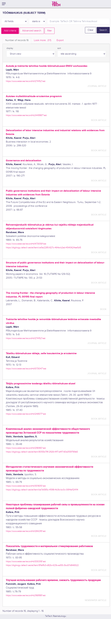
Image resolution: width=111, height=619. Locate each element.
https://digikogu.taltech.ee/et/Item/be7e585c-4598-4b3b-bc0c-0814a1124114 (42, 489)
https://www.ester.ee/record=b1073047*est (26, 368)
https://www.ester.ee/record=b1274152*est (25, 81)
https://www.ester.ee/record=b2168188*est (26, 595)
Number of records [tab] (17, 40)
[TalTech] (56, 3)
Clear (90, 30)
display (10, 48)
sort (59, 48)
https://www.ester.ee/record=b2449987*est (26, 115)
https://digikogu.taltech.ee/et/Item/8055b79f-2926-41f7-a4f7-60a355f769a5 (42, 451)
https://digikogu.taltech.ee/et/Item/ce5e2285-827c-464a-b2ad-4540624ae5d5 (43, 247)
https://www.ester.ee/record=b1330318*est (26, 561)
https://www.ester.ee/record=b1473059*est (26, 243)
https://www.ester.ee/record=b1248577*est (26, 414)
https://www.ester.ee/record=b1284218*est (26, 531)
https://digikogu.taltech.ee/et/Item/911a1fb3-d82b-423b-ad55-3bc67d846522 (42, 565)
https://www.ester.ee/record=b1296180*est (26, 448)
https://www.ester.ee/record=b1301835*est (26, 486)
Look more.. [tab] (42, 40)
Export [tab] (60, 40)
